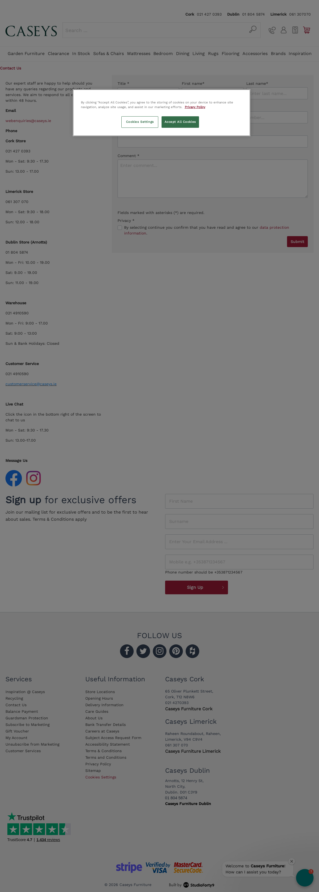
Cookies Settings (140, 122)
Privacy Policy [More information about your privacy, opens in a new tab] (195, 107)
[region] (161, 112)
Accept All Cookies (180, 122)
